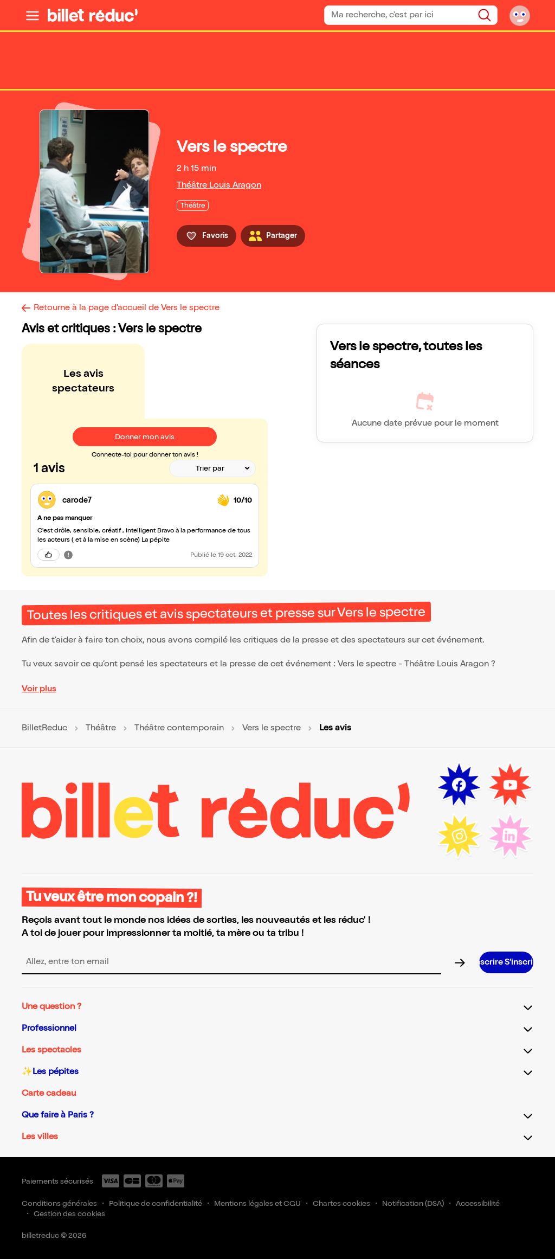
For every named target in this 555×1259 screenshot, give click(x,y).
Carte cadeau (49, 1093)
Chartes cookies (341, 1203)
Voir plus (39, 689)
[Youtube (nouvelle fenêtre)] (510, 785)
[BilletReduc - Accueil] (93, 15)
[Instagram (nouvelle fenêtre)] (459, 836)
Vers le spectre (271, 728)
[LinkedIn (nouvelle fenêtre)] (510, 836)
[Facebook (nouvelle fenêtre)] (459, 785)
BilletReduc (44, 728)
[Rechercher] (484, 15)
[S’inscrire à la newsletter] (506, 962)
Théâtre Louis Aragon (219, 185)
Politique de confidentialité (155, 1203)
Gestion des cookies (69, 1213)
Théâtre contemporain (179, 728)
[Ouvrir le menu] (32, 15)
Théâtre (101, 728)
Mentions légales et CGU (257, 1203)
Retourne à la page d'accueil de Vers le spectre (127, 308)
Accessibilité (478, 1203)
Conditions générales (59, 1203)
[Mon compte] (519, 15)
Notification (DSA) (413, 1203)
